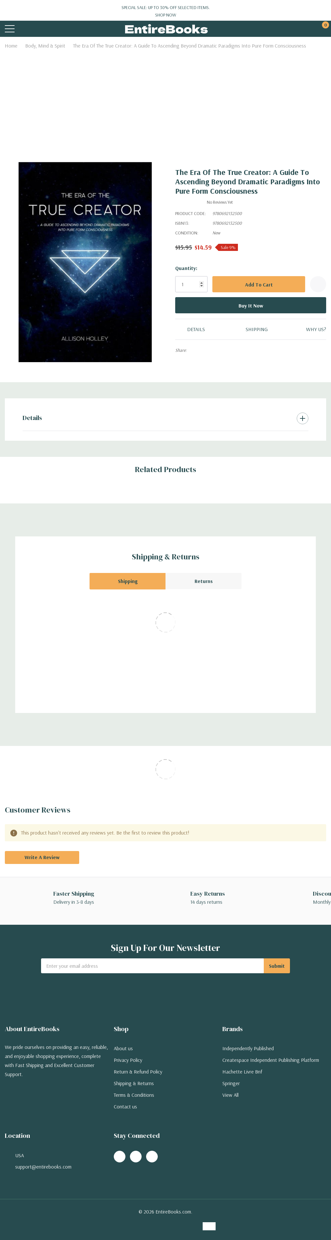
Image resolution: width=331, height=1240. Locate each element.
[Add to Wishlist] (318, 284)
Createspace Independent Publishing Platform (270, 1060)
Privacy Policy (128, 1060)
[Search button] (35, 29)
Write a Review (42, 857)
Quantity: (186, 268)
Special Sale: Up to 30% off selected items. (165, 11)
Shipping (127, 581)
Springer (231, 1083)
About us (123, 1048)
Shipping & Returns (134, 1083)
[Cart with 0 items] (322, 29)
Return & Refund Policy (138, 1071)
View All (230, 1095)
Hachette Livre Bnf (242, 1071)
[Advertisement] (165, 100)
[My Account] (298, 29)
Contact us (125, 1106)
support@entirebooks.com (43, 1166)
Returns (204, 581)
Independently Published (248, 1048)
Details (32, 417)
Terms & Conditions (134, 1095)
